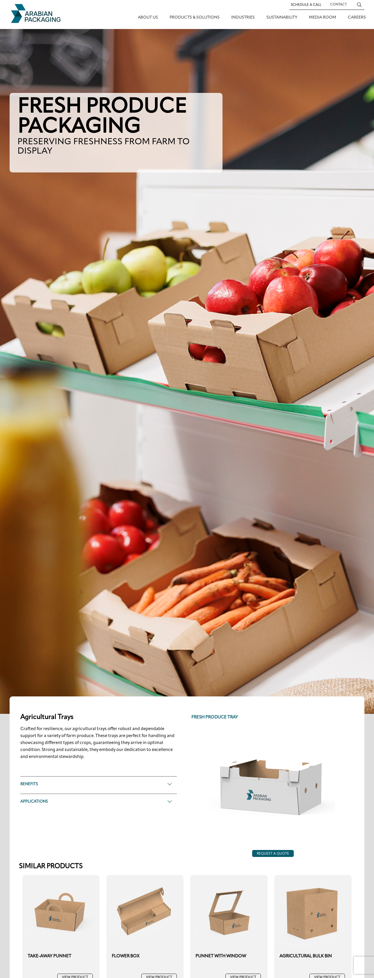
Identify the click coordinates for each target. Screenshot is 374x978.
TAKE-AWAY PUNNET (49, 956)
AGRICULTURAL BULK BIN (305, 956)
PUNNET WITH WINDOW (220, 956)
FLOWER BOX (125, 956)
